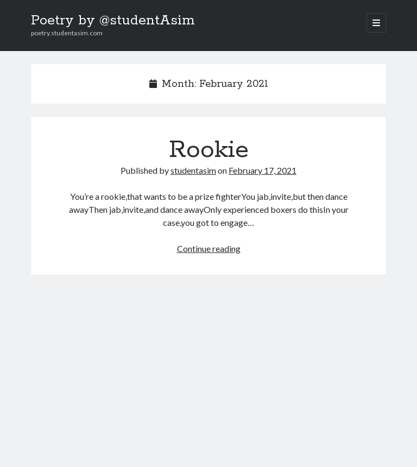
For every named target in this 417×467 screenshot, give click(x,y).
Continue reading (209, 248)
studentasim (193, 170)
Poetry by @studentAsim (113, 20)
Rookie (209, 150)
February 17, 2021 (262, 170)
